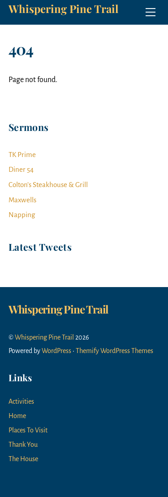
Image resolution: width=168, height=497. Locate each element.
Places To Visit (28, 430)
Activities (21, 401)
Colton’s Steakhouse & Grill (48, 184)
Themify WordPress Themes (114, 350)
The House (23, 458)
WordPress (56, 350)
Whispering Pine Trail (44, 337)
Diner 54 (21, 169)
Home (17, 415)
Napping (22, 214)
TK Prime (22, 154)
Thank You (23, 444)
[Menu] (150, 12)
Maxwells (22, 200)
